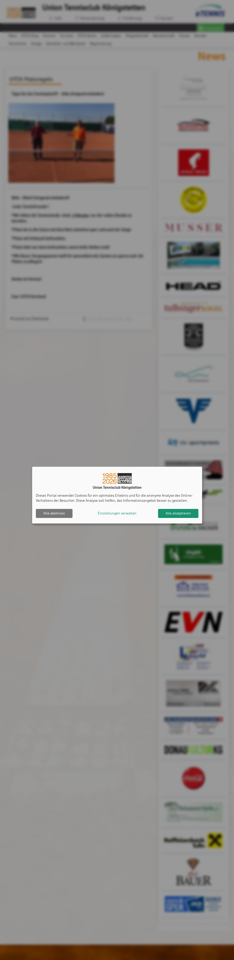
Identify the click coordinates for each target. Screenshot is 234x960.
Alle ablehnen (54, 513)
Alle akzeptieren (178, 513)
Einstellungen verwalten (117, 513)
